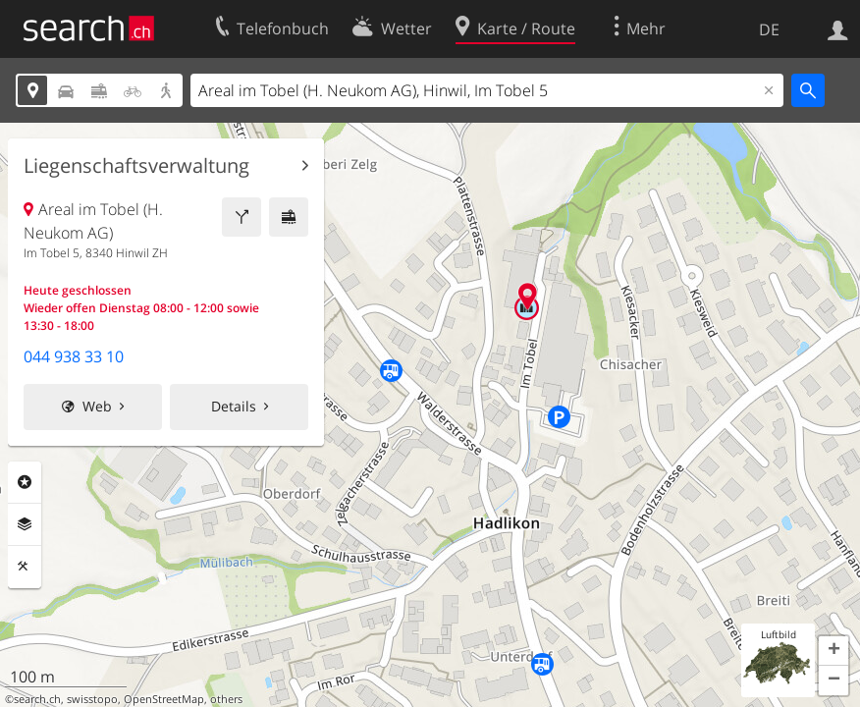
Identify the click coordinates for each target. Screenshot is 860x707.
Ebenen (24, 524)
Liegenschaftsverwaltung (136, 166)
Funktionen (24, 566)
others (226, 699)
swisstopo (92, 699)
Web (97, 406)
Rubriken (24, 482)
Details (233, 406)
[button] (833, 651)
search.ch (37, 699)
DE (769, 29)
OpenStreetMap (164, 699)
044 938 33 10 (74, 356)
